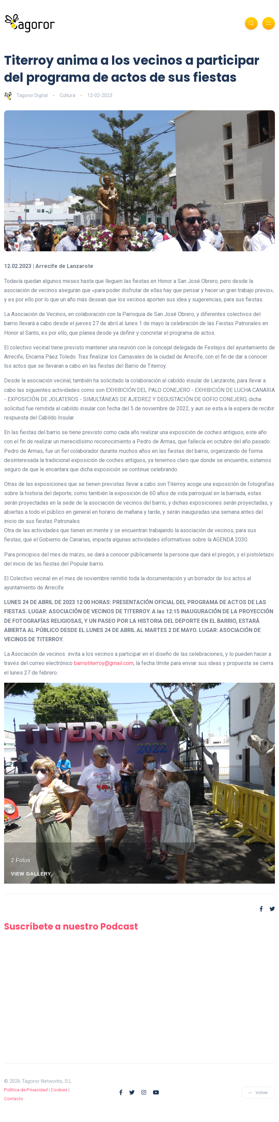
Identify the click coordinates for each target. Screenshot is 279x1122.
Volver (258, 1092)
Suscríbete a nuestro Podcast (71, 926)
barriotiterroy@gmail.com (104, 663)
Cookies (59, 1089)
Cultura (67, 95)
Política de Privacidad (26, 1089)
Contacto (13, 1098)
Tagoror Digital (26, 95)
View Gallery (31, 873)
